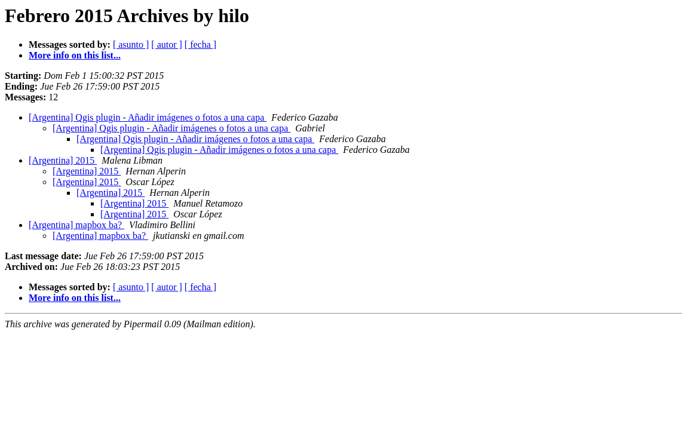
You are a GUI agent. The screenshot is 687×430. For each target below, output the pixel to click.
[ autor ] (166, 44)
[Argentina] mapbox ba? (76, 225)
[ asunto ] (131, 44)
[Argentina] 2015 (63, 160)
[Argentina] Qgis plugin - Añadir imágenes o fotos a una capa (147, 117)
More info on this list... (75, 55)
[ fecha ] (200, 44)
